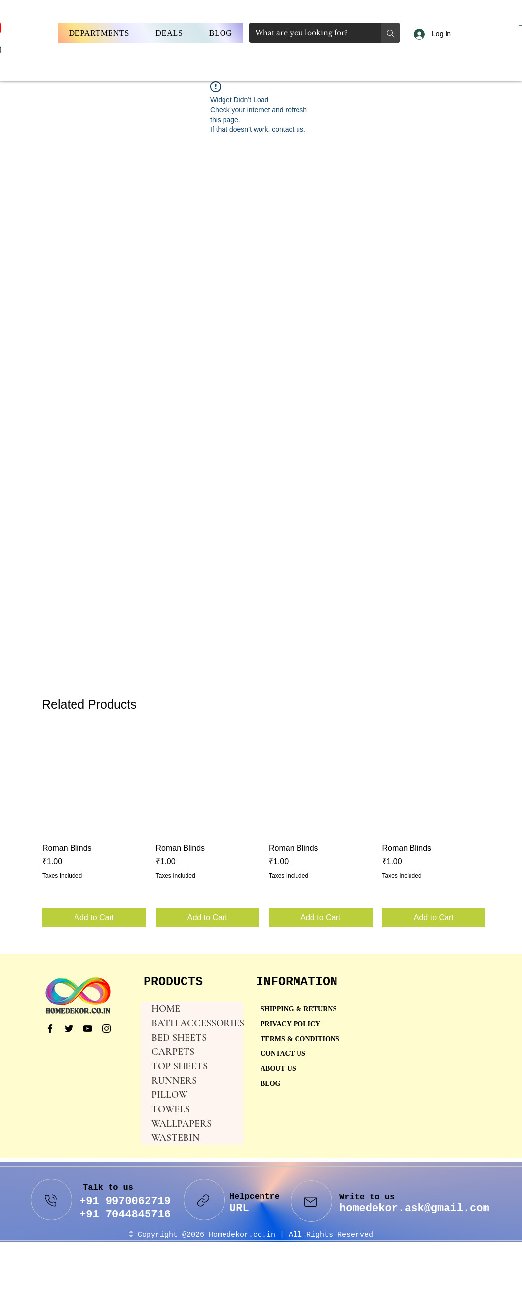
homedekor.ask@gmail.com (414, 1208)
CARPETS (172, 1052)
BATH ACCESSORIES (197, 1023)
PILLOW (169, 1095)
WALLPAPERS (181, 1123)
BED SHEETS (179, 1038)
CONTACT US (283, 1054)
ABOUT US (278, 1069)
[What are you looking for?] (307, 33)
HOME (165, 1009)
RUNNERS (174, 1081)
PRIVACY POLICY (291, 1024)
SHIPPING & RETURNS (298, 1009)
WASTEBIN (175, 1138)
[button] (99, 33)
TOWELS (170, 1109)
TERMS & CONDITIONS (300, 1039)
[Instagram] (106, 1028)
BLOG (270, 1083)
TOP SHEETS (179, 1066)
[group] (264, 829)
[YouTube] (87, 1028)
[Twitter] (69, 1028)
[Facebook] (50, 1028)
